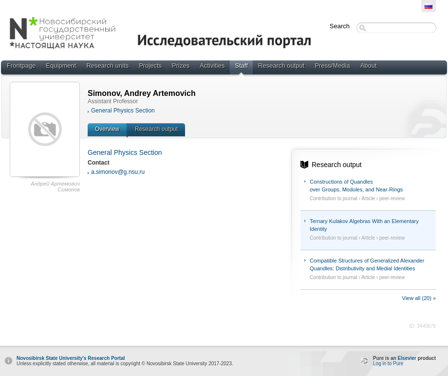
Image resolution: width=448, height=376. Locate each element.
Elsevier (407, 358)
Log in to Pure (388, 363)
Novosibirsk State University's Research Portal (71, 358)
